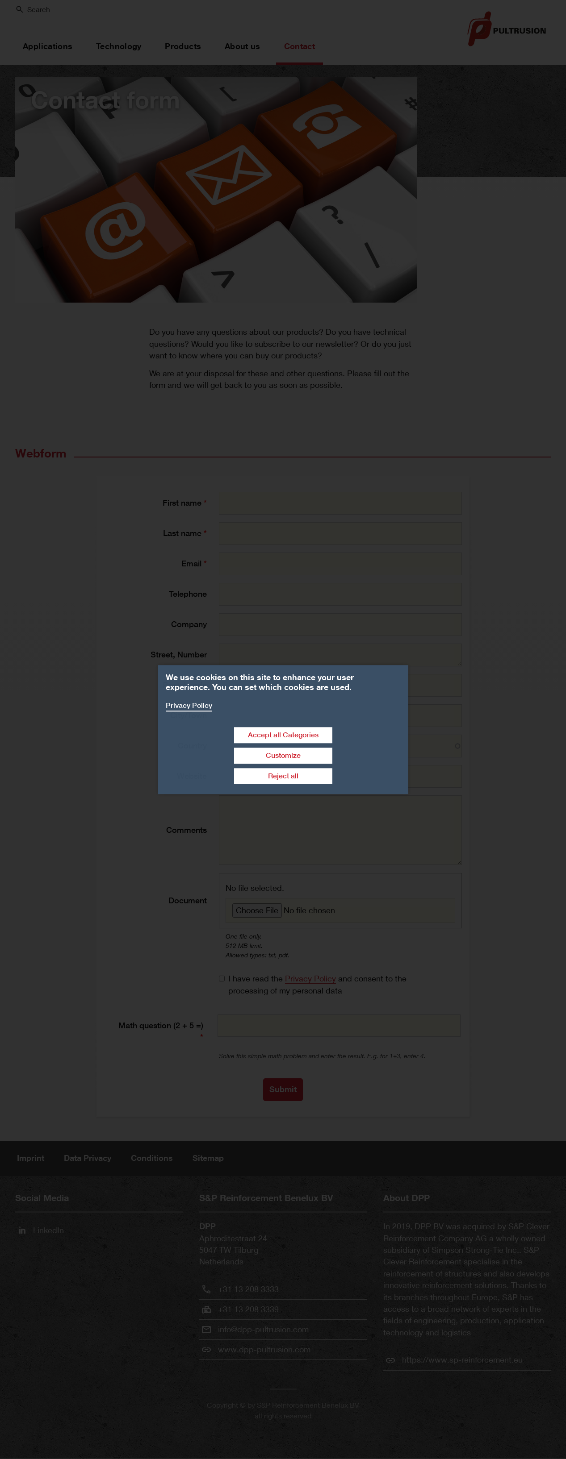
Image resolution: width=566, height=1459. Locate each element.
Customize (283, 755)
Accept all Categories (283, 735)
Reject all (283, 776)
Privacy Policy (189, 705)
